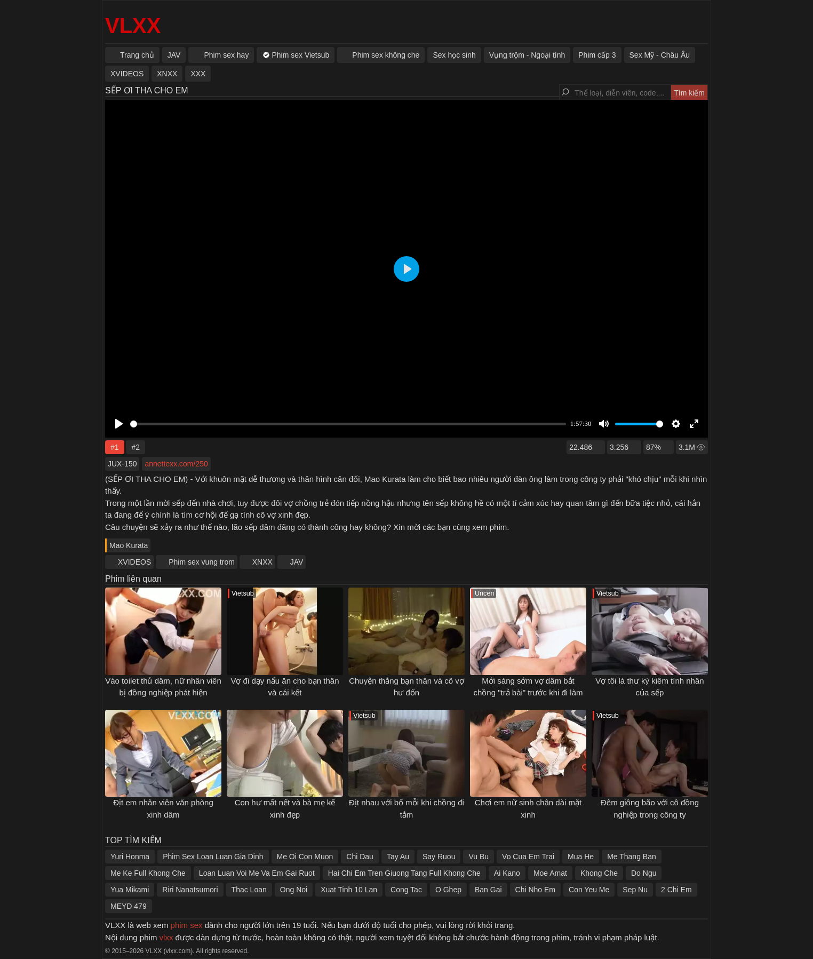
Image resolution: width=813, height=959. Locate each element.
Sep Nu (635, 889)
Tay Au (398, 856)
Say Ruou (439, 856)
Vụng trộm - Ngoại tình (527, 55)
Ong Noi (293, 889)
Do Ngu (643, 873)
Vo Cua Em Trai (528, 856)
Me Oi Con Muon (305, 856)
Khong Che (599, 873)
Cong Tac (406, 889)
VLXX (133, 25)
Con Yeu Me (589, 889)
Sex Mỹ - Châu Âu (659, 55)
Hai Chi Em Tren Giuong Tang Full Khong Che (404, 873)
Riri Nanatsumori (190, 889)
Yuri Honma (129, 856)
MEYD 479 (128, 906)
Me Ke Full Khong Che (148, 873)
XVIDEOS (134, 562)
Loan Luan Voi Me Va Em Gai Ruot (257, 873)
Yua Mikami (129, 889)
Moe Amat (550, 873)
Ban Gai (488, 889)
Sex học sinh (454, 55)
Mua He (581, 856)
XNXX (262, 562)
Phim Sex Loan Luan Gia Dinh (213, 856)
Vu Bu (478, 856)
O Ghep (448, 889)
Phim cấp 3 (597, 55)
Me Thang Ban (631, 856)
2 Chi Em (676, 889)
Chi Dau (359, 856)
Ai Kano (507, 873)
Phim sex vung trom (202, 562)
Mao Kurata (128, 545)
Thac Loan (249, 889)
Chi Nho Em (535, 889)
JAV (297, 562)
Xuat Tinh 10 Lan (349, 889)
